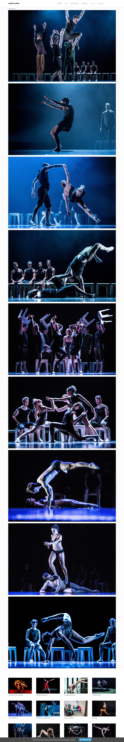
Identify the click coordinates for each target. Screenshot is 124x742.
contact (93, 3)
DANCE (59, 3)
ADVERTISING (74, 3)
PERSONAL (84, 3)
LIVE (66, 3)
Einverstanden (85, 739)
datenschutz (101, 3)
